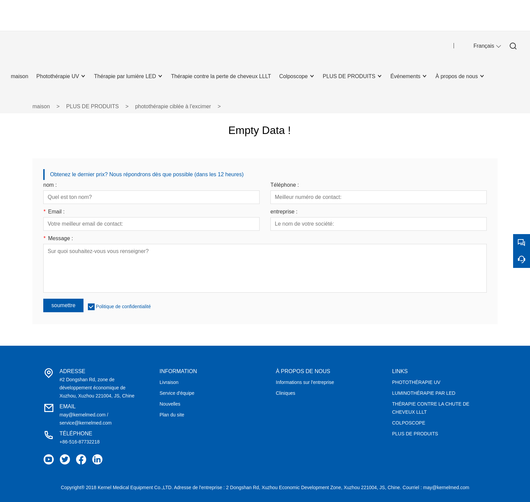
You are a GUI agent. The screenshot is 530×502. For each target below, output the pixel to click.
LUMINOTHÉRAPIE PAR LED (423, 393)
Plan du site (172, 414)
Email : (54, 211)
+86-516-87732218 (79, 441)
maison (41, 106)
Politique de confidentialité (123, 306)
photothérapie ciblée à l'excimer (173, 106)
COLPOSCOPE (408, 423)
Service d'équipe (177, 393)
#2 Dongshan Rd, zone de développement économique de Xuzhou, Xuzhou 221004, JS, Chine (97, 387)
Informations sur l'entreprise (305, 382)
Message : (58, 238)
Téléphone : (284, 185)
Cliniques (285, 393)
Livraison (169, 382)
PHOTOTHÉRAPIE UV (416, 382)
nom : (50, 185)
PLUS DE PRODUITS (92, 106)
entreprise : (283, 211)
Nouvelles (170, 404)
